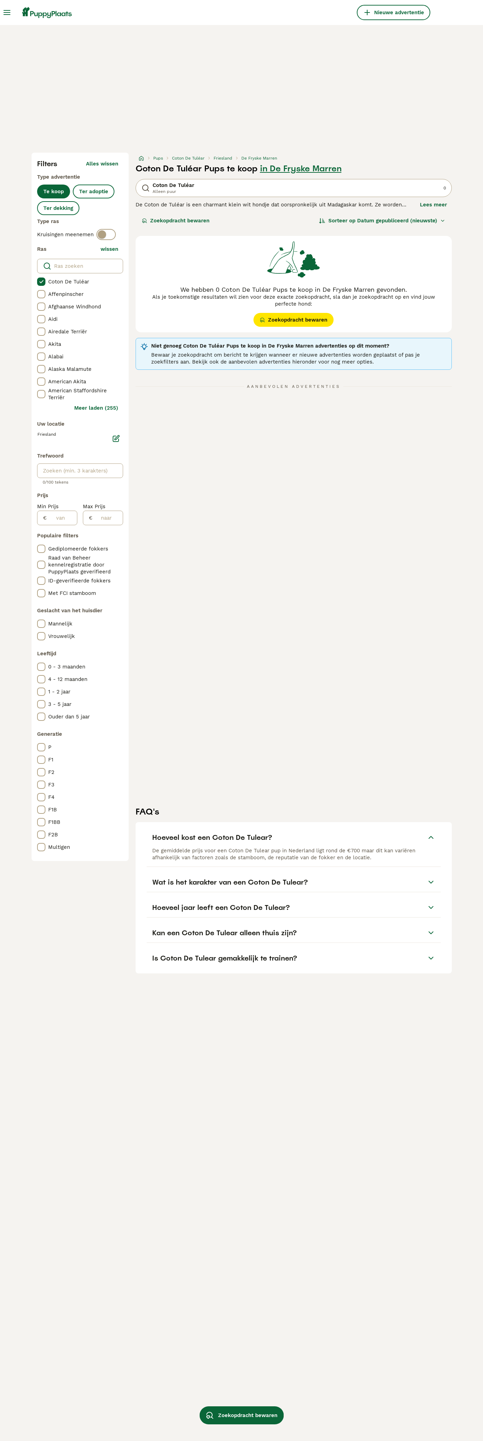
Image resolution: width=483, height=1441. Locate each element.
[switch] (106, 234)
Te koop (53, 191)
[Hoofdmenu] (7, 12)
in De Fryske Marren (301, 168)
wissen (109, 249)
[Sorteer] (382, 221)
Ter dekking (58, 208)
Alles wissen (102, 164)
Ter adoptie (93, 191)
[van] (62, 518)
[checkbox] (41, 282)
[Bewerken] (116, 438)
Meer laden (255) (96, 408)
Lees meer (433, 205)
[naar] (108, 518)
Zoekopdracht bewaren (175, 221)
